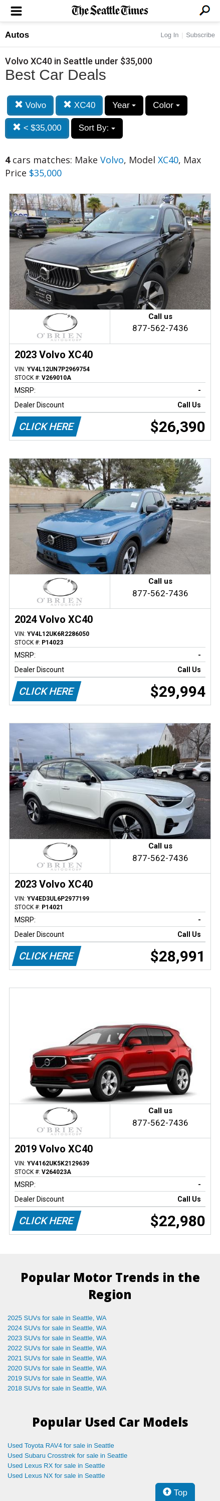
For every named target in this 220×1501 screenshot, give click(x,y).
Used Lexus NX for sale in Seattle (56, 1475)
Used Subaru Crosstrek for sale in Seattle (67, 1455)
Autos (17, 35)
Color (166, 105)
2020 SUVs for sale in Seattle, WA (57, 1368)
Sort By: (97, 128)
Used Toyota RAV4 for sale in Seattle (61, 1445)
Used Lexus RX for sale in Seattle (56, 1465)
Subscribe (200, 35)
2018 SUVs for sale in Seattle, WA (57, 1388)
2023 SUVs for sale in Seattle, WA (57, 1338)
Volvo (30, 105)
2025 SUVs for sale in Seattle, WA (57, 1318)
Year (124, 105)
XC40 (79, 105)
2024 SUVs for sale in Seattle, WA (57, 1328)
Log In (169, 35)
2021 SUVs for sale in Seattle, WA (57, 1358)
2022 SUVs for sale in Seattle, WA (57, 1348)
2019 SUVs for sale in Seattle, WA (57, 1378)
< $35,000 (37, 128)
